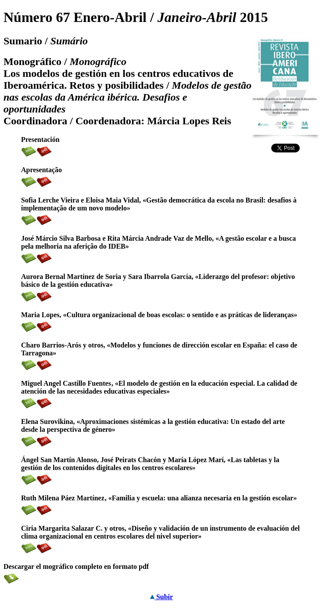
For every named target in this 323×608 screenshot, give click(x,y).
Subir (161, 597)
